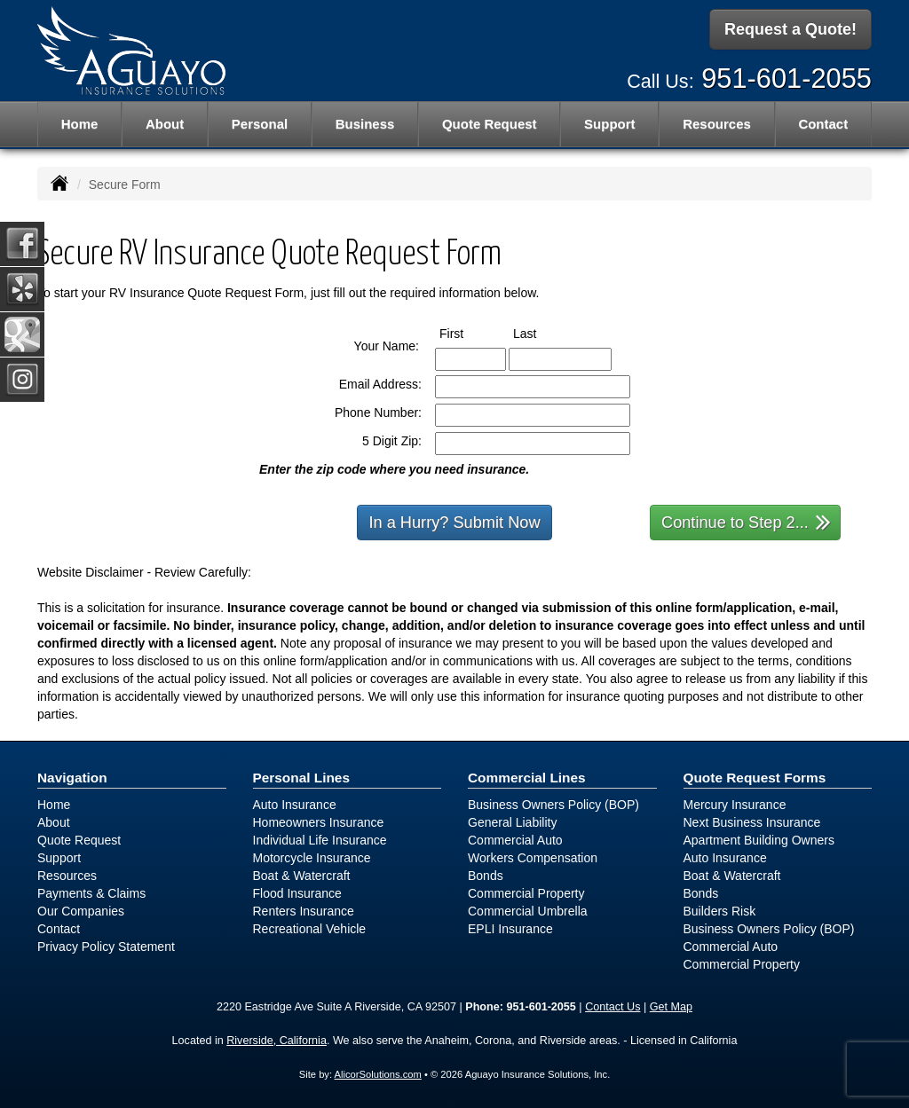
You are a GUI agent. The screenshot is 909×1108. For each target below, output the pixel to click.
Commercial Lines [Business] (527, 777)
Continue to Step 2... (746, 521)
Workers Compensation (532, 858)
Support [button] (610, 123)
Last (541, 333)
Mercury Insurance (735, 805)
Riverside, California (276, 1040)
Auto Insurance (294, 805)
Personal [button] (260, 123)
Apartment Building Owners (759, 840)
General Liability (512, 822)
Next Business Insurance (752, 822)
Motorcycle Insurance (312, 858)
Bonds (485, 875)
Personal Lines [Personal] (302, 777)
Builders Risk (720, 911)
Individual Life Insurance (320, 840)
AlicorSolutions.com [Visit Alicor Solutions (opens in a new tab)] (378, 1074)
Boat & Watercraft (302, 875)
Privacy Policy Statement (106, 946)
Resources (67, 875)
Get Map (671, 1007)
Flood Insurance (297, 893)
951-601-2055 (786, 77)
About (165, 123)
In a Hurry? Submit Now (454, 522)
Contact (823, 123)
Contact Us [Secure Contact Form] (612, 1007)
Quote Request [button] (489, 123)
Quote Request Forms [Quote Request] (755, 777)
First (467, 333)
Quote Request (79, 840)
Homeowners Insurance (318, 822)
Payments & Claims (91, 893)
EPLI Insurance (510, 929)
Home (80, 123)
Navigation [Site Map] (72, 777)
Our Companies (80, 911)
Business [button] (365, 123)
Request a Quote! (790, 29)
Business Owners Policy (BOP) (553, 805)
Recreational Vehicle (310, 929)
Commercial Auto (515, 840)
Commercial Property (526, 893)
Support (59, 858)
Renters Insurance (303, 911)
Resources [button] (717, 123)
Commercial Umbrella (528, 911)
